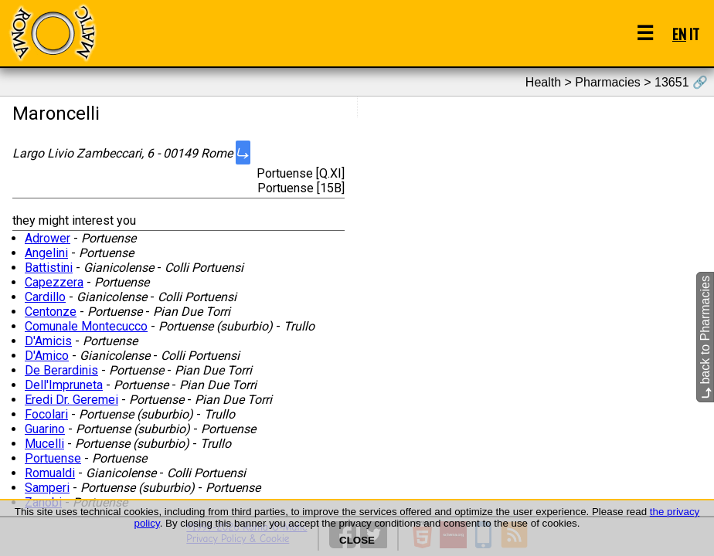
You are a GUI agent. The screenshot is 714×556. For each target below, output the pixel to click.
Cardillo (45, 297)
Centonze (50, 311)
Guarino (45, 429)
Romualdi (50, 473)
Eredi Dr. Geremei (71, 399)
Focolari (46, 414)
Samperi (47, 487)
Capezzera (54, 282)
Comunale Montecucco (86, 326)
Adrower (47, 238)
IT (694, 33)
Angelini (46, 253)
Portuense (53, 458)
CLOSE (357, 540)
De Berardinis (61, 370)
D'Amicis (48, 341)
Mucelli (44, 443)
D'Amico (47, 355)
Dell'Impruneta (64, 385)
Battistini (49, 267)
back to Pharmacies (705, 337)
